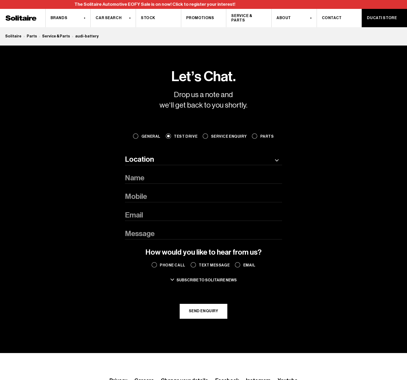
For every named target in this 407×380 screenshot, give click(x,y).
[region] (203, 4)
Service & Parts (56, 36)
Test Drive (185, 136)
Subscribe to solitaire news (207, 280)
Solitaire (13, 36)
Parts (32, 36)
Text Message (214, 265)
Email (249, 265)
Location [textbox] (139, 159)
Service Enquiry (229, 136)
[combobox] (203, 159)
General (151, 136)
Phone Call (172, 265)
